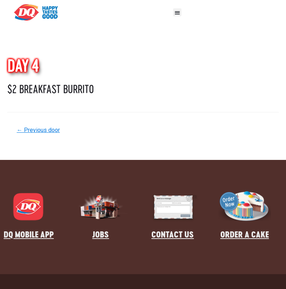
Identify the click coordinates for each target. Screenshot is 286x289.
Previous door (38, 130)
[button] (177, 12)
